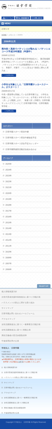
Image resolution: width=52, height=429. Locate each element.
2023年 (8, 175)
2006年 (8, 269)
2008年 (8, 257)
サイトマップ (7, 308)
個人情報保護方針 (9, 291)
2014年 (8, 228)
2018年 (8, 205)
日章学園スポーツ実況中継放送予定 (20, 137)
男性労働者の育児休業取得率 (14, 335)
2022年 (8, 181)
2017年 (8, 211)
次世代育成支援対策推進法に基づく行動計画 (21, 297)
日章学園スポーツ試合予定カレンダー (21, 143)
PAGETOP (43, 286)
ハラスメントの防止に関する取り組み (18, 302)
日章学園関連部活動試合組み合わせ (20, 149)
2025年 (8, 164)
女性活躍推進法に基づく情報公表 (16, 330)
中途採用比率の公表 (10, 341)
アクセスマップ (8, 319)
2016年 (8, 217)
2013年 (8, 234)
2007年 (8, 263)
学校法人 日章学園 (22, 422)
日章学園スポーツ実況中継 (17, 132)
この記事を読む (9, 75)
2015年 (8, 222)
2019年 (8, 199)
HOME (4, 35)
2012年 (8, 240)
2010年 (8, 252)
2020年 (8, 193)
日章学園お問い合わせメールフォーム (18, 313)
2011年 (8, 246)
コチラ (20, 362)
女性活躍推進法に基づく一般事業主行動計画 (21, 324)
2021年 (8, 187)
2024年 (8, 170)
